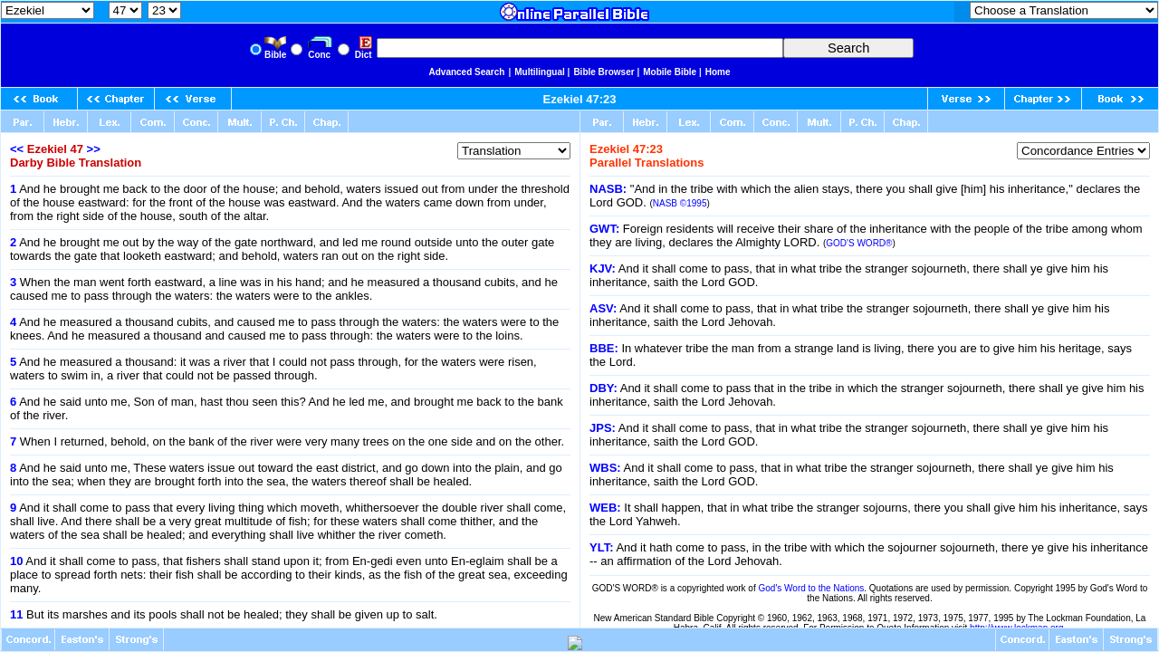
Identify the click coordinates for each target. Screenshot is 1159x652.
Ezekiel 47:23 (580, 99)
